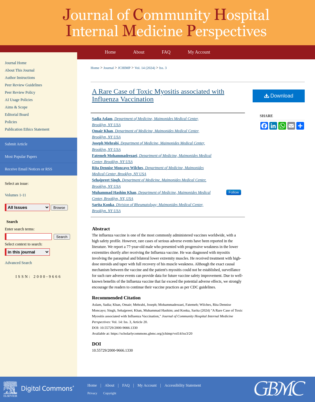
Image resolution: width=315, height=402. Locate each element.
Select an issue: (17, 183)
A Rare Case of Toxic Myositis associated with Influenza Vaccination (158, 95)
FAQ (126, 385)
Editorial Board (17, 114)
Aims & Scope (16, 107)
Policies (11, 122)
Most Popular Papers (21, 156)
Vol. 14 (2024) (145, 68)
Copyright (109, 393)
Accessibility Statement (183, 385)
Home (95, 68)
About (110, 385)
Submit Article (16, 144)
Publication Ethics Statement (27, 129)
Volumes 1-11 (15, 195)
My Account (148, 385)
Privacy (92, 393)
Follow (234, 192)
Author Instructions (20, 77)
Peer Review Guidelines (23, 85)
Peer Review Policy (20, 92)
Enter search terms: (20, 229)
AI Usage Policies (19, 100)
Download (278, 95)
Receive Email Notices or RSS (28, 169)
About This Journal (19, 70)
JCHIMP (124, 68)
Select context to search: (23, 244)
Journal (109, 68)
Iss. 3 (162, 68)
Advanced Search (18, 263)
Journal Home (16, 63)
